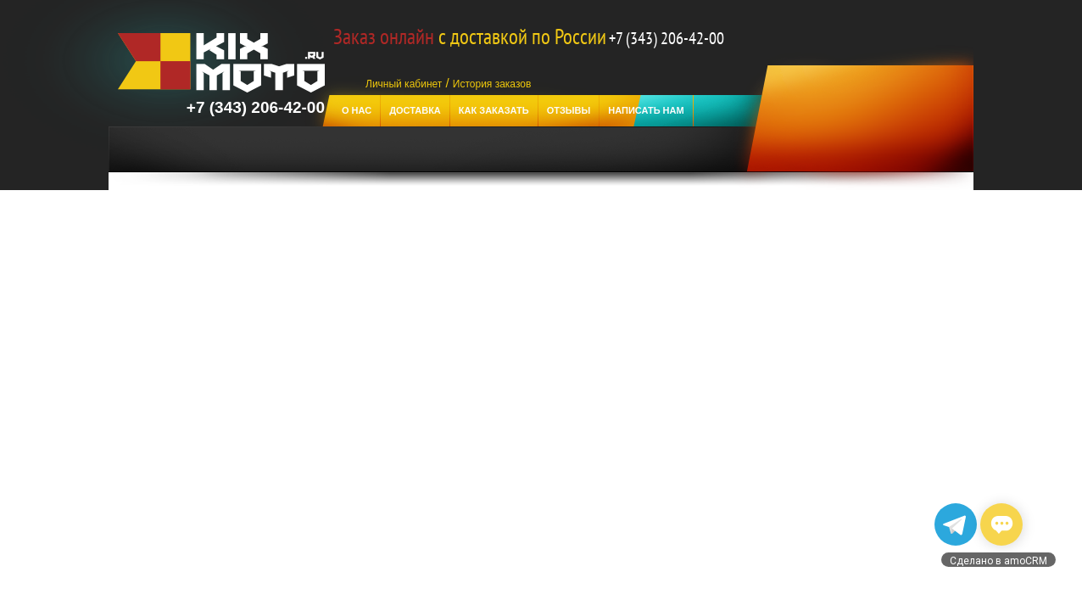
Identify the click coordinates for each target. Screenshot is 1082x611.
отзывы (569, 110)
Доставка (415, 110)
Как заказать (494, 110)
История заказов (492, 84)
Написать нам (645, 110)
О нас (356, 110)
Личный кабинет (403, 84)
